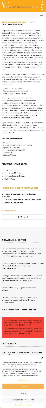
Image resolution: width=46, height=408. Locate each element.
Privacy (28, 405)
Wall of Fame (8, 179)
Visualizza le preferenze (23, 400)
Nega (23, 393)
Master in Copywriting (12, 203)
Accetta (23, 386)
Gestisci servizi (23, 380)
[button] (42, 358)
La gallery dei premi (11, 170)
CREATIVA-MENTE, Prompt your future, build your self (22, 354)
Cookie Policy (19, 405)
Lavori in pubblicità (11, 173)
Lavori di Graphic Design (13, 176)
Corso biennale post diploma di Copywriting (21, 200)
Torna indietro (9, 211)
